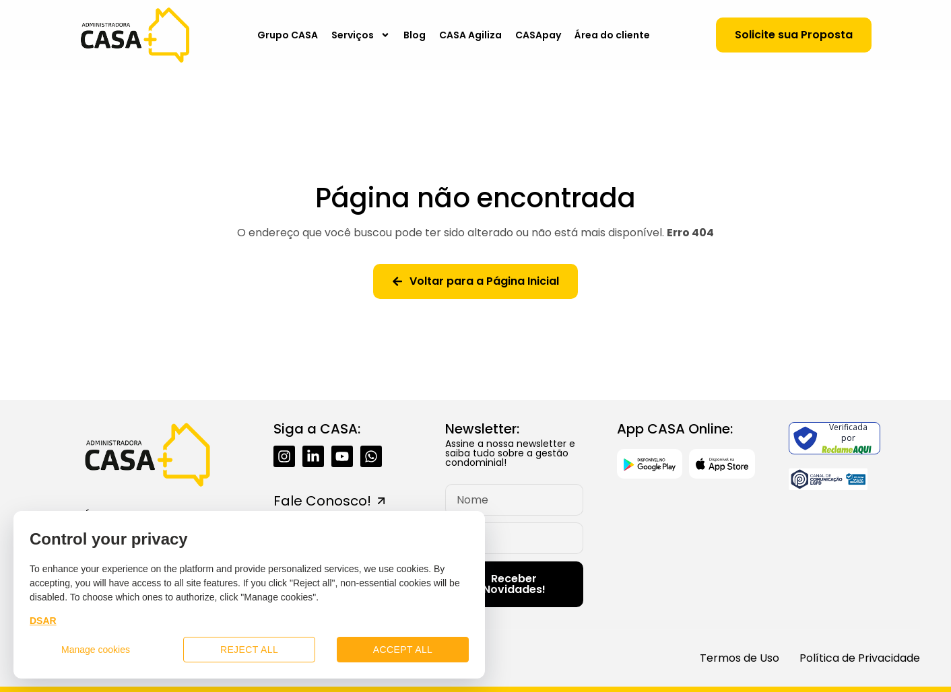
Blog (414, 35)
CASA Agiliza (470, 35)
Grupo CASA (287, 35)
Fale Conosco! (322, 501)
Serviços (360, 35)
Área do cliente (612, 35)
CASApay (538, 35)
